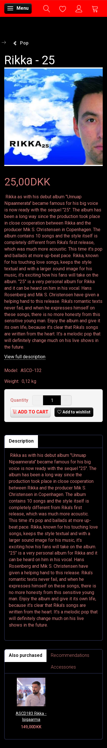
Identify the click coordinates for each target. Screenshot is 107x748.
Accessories (63, 667)
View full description (24, 356)
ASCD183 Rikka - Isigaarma (31, 716)
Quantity (19, 400)
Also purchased (25, 655)
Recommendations (70, 655)
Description (21, 441)
